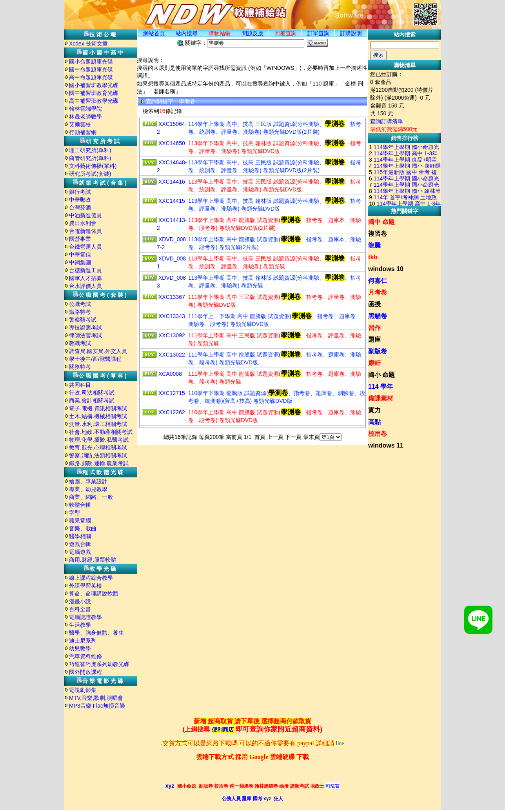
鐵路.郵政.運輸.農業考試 (99, 463)
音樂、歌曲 (82, 528)
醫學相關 (80, 536)
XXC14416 (171, 181)
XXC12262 (171, 412)
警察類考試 (82, 320)
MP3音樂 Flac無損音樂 (97, 706)
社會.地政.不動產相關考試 (101, 432)
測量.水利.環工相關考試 (98, 424)
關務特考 (80, 367)
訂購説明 (351, 33)
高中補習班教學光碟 (93, 101)
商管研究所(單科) (90, 158)
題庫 (374, 339)
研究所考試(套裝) (90, 174)
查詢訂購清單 (386, 121)
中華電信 (80, 254)
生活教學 (80, 625)
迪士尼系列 (82, 640)
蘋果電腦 (80, 520)
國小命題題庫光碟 (91, 61)
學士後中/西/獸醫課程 (95, 359)
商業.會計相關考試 (91, 400)
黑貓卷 (377, 316)
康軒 (374, 363)
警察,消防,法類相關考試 (98, 455)
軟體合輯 (80, 505)
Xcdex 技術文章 (88, 43)
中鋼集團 (80, 262)
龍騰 (374, 245)
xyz (169, 786)
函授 (374, 304)
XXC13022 (171, 354)
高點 (374, 422)
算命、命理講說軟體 (93, 593)
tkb (373, 257)
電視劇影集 (82, 690)
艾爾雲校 (80, 124)
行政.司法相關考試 (91, 393)
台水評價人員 (85, 286)
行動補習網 (82, 132)
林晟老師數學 (85, 116)
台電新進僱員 (85, 231)
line (340, 743)
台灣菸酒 (80, 207)
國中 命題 (381, 221)
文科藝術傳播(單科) (92, 166)
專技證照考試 (85, 327)
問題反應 (252, 33)
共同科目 (80, 385)
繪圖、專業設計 (88, 481)
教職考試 (80, 343)
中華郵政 (80, 200)
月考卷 (377, 292)
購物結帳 (220, 33)
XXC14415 (171, 201)
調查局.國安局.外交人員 (98, 351)
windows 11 (385, 445)
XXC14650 (171, 143)
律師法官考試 (85, 335)
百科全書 (80, 609)
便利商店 (223, 730)
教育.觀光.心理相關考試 (98, 447)
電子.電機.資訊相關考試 (98, 408)
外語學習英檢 (85, 585)
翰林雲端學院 (85, 109)
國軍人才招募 (85, 278)
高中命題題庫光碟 (91, 77)
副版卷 (377, 351)
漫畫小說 (80, 601)
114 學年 (380, 386)
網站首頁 (154, 33)
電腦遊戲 (80, 552)
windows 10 (385, 269)
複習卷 (377, 233)
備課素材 (380, 398)
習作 (374, 327)
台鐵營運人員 (85, 247)
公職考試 (80, 304)
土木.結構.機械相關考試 (98, 416)
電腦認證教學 (85, 617)
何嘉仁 (377, 280)
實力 (374, 410)
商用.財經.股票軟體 (92, 560)
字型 (74, 513)
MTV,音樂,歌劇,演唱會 (96, 698)
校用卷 (377, 433)
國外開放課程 (85, 672)
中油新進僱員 (85, 215)
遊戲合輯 (80, 544)
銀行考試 (80, 192)
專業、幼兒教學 (88, 489)
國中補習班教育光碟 (93, 93)
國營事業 (80, 239)
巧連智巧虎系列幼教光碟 (99, 664)
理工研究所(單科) (90, 150)
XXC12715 (171, 393)
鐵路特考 (80, 312)
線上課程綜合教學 (91, 578)
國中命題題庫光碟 (91, 69)
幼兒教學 (80, 648)
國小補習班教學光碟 (93, 85)
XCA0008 (170, 374)
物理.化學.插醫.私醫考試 (99, 440)
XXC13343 (171, 316)
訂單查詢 (318, 33)
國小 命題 (381, 374)
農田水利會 (82, 223)
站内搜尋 (187, 33)
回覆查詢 (285, 33)
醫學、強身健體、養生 (96, 633)
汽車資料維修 (85, 656)
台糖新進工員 (85, 270)
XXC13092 (171, 335)
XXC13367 (171, 297)
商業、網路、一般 (91, 497)
